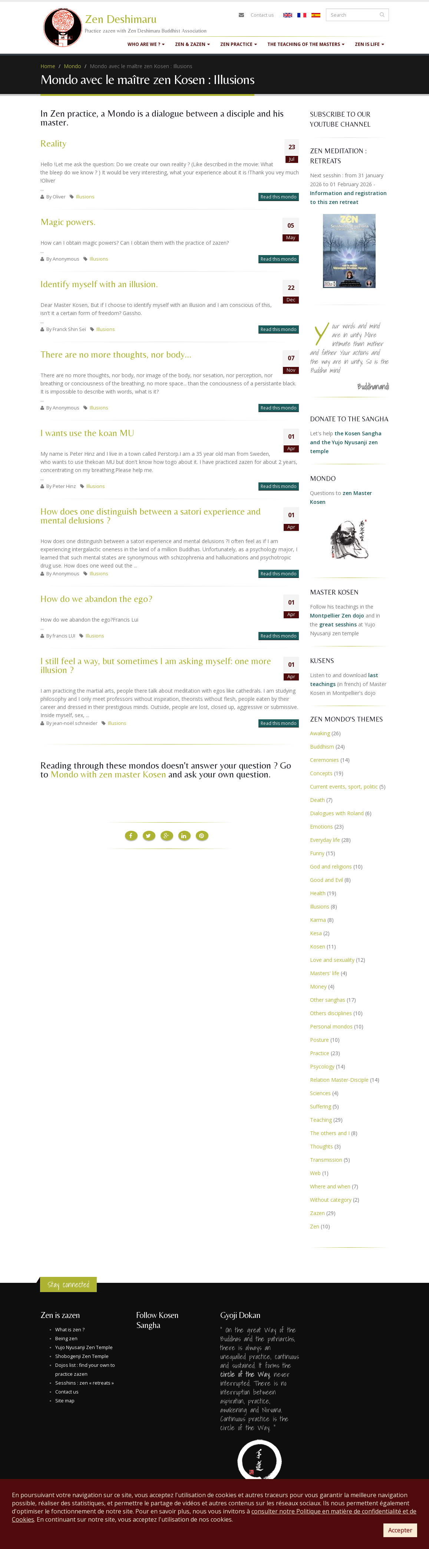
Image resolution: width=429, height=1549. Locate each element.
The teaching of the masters (305, 44)
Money (318, 986)
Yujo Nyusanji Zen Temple (84, 1347)
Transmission (326, 1159)
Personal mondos (331, 1026)
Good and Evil (326, 879)
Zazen (317, 1213)
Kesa (316, 933)
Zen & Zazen (192, 44)
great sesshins (338, 624)
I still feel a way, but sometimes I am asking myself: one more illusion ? (155, 665)
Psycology (322, 1066)
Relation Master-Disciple (339, 1079)
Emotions (321, 826)
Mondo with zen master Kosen (108, 774)
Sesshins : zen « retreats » (84, 1383)
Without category (331, 1199)
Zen (314, 1226)
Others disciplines (331, 1013)
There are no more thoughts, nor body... (115, 354)
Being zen (66, 1338)
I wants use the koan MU (87, 433)
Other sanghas (327, 999)
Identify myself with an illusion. (99, 284)
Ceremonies (324, 759)
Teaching (321, 1119)
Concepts (321, 773)
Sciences (320, 1093)
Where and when (330, 1186)
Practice (319, 1053)
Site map (65, 1401)
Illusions (85, 197)
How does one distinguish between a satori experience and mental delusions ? (150, 516)
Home (47, 66)
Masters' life (324, 973)
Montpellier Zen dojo (337, 615)
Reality (53, 143)
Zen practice (238, 44)
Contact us (262, 15)
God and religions (331, 866)
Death (317, 799)
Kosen (317, 946)
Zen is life (369, 44)
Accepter (400, 1530)
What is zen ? (70, 1329)
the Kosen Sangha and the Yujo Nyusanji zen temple (346, 442)
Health (318, 893)
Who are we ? (146, 44)
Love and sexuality (332, 959)
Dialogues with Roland (337, 813)
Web (315, 1173)
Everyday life (325, 839)
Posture (319, 1039)
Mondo (72, 66)
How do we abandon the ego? (96, 598)
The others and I (330, 1133)
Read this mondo (279, 197)
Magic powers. (68, 222)
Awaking (320, 733)
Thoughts (321, 1146)
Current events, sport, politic (344, 786)
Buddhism (322, 746)
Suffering (320, 1106)
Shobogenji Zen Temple (82, 1356)
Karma (318, 919)
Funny (317, 853)
